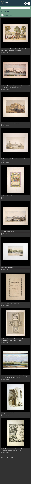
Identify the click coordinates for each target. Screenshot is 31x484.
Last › (11, 457)
